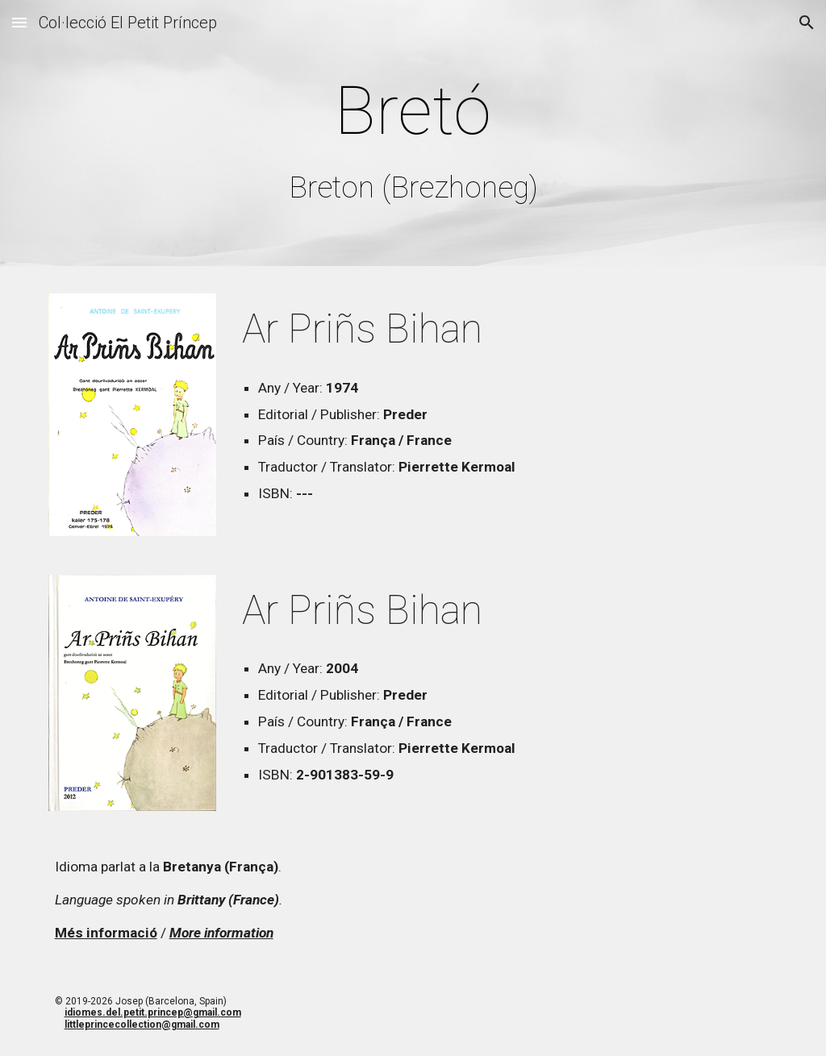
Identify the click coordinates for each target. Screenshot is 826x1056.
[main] (413, 136)
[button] (19, 22)
